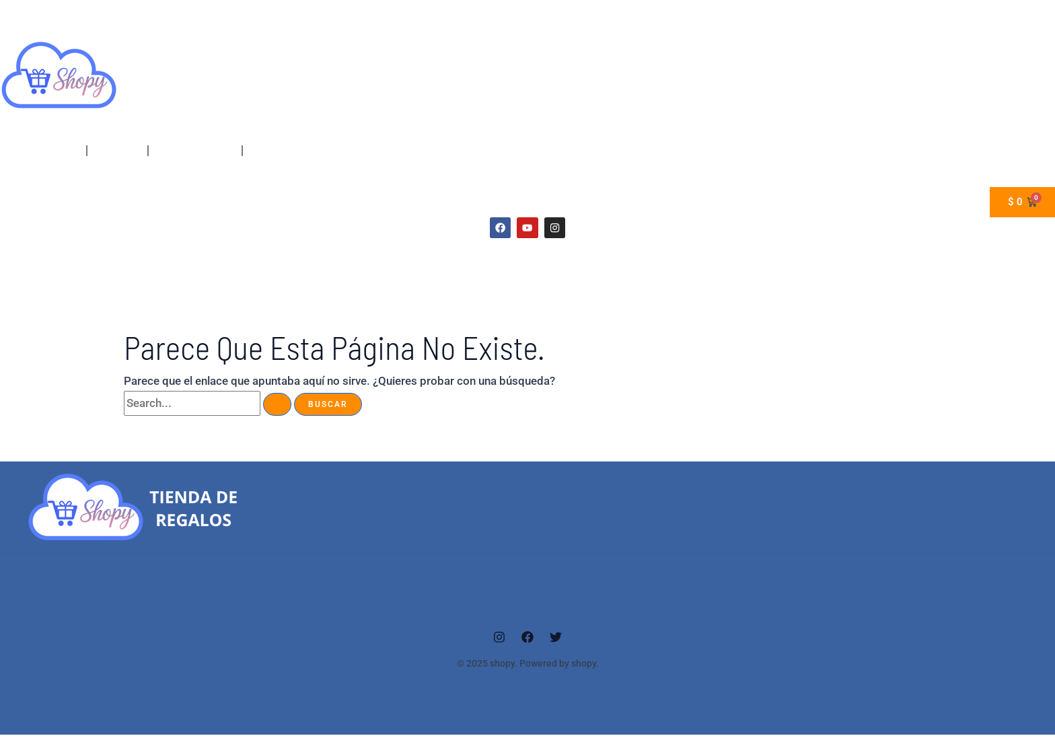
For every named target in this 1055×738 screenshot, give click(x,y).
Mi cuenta (117, 150)
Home (57, 150)
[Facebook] (527, 640)
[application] (72, 150)
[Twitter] (556, 640)
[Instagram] (499, 640)
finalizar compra (195, 150)
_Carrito (268, 150)
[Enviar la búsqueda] (277, 407)
